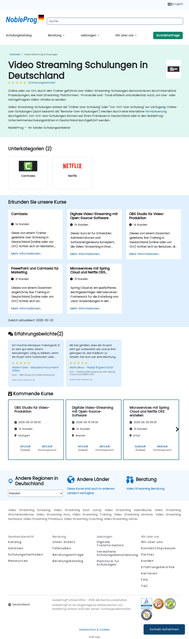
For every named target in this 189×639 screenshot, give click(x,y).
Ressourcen (18, 561)
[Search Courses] (115, 21)
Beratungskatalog (67, 561)
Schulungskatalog (19, 35)
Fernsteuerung (156, 111)
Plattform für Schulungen (108, 563)
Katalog (14, 542)
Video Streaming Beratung (145, 488)
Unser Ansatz (63, 542)
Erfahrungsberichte (158, 567)
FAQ (144, 580)
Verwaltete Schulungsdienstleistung (117, 553)
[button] (176, 429)
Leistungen (89, 35)
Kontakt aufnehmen (164, 629)
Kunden (147, 561)
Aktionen (15, 548)
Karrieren (149, 573)
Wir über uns (124, 35)
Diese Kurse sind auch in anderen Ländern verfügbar (91, 490)
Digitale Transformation (110, 543)
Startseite (15, 54)
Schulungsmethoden (25, 554)
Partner (147, 554)
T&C (144, 586)
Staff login (94, 636)
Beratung (55, 35)
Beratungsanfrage (68, 554)
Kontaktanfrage (168, 35)
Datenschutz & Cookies (94, 629)
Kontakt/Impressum (158, 548)
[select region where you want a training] (35, 493)
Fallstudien (61, 548)
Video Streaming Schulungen (41, 54)
